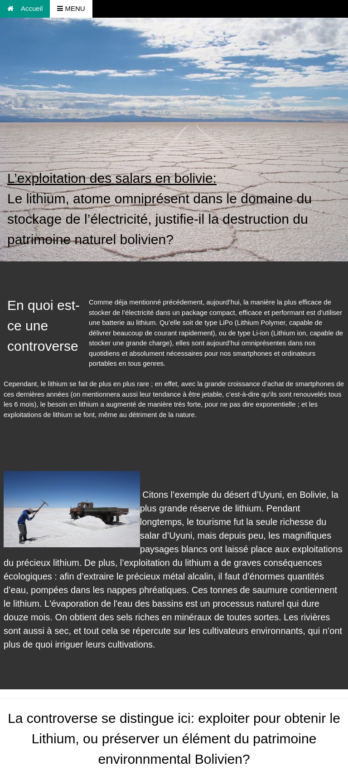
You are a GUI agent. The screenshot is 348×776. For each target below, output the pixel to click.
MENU (71, 8)
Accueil (25, 8)
